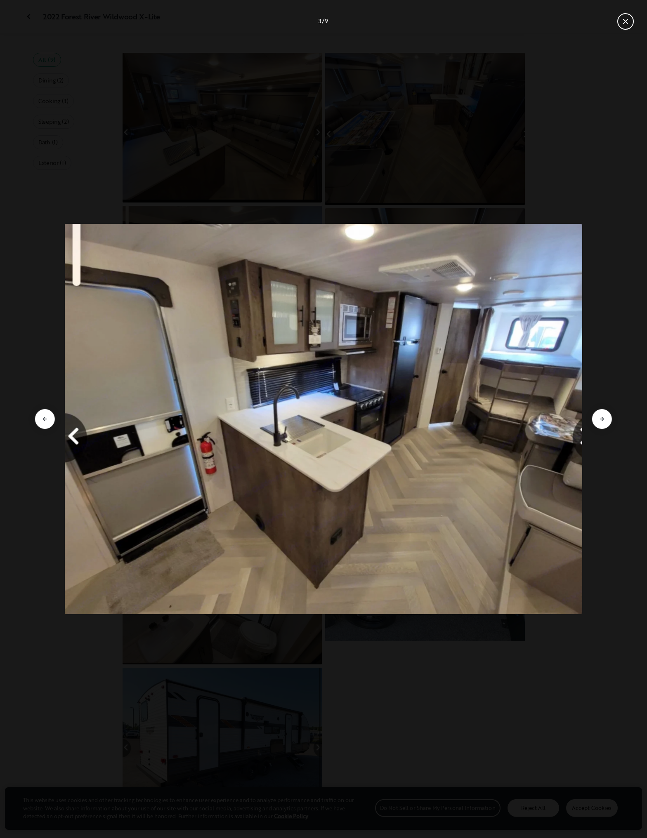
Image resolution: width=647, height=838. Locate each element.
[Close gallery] (625, 21)
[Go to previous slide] (45, 419)
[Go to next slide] (602, 419)
